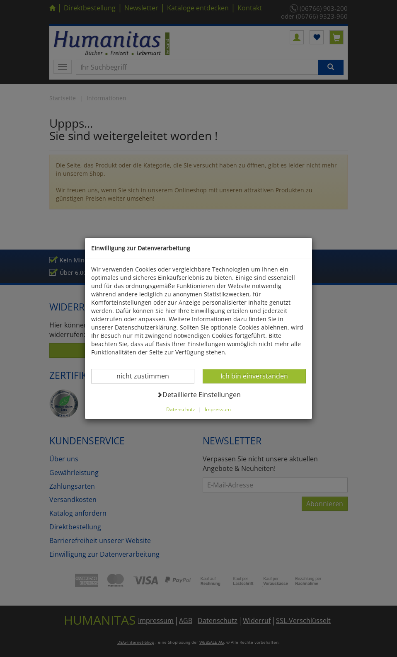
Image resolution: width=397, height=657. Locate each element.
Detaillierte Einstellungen (199, 394)
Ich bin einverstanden (254, 376)
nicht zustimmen (147, 376)
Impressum (218, 409)
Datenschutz (180, 409)
